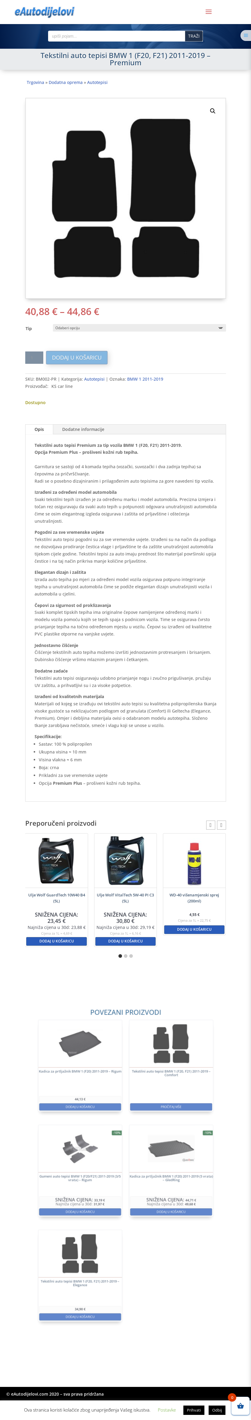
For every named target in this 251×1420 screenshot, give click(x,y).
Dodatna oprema (66, 82)
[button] (212, 111)
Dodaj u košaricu (77, 357)
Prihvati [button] (194, 1410)
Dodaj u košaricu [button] (56, 941)
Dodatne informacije (83, 429)
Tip (29, 328)
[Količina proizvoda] (34, 357)
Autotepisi (97, 82)
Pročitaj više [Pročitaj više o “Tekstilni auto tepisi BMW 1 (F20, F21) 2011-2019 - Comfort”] (154, 1130)
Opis (39, 429)
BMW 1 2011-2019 (145, 379)
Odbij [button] (217, 1410)
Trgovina (35, 82)
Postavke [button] (167, 1410)
